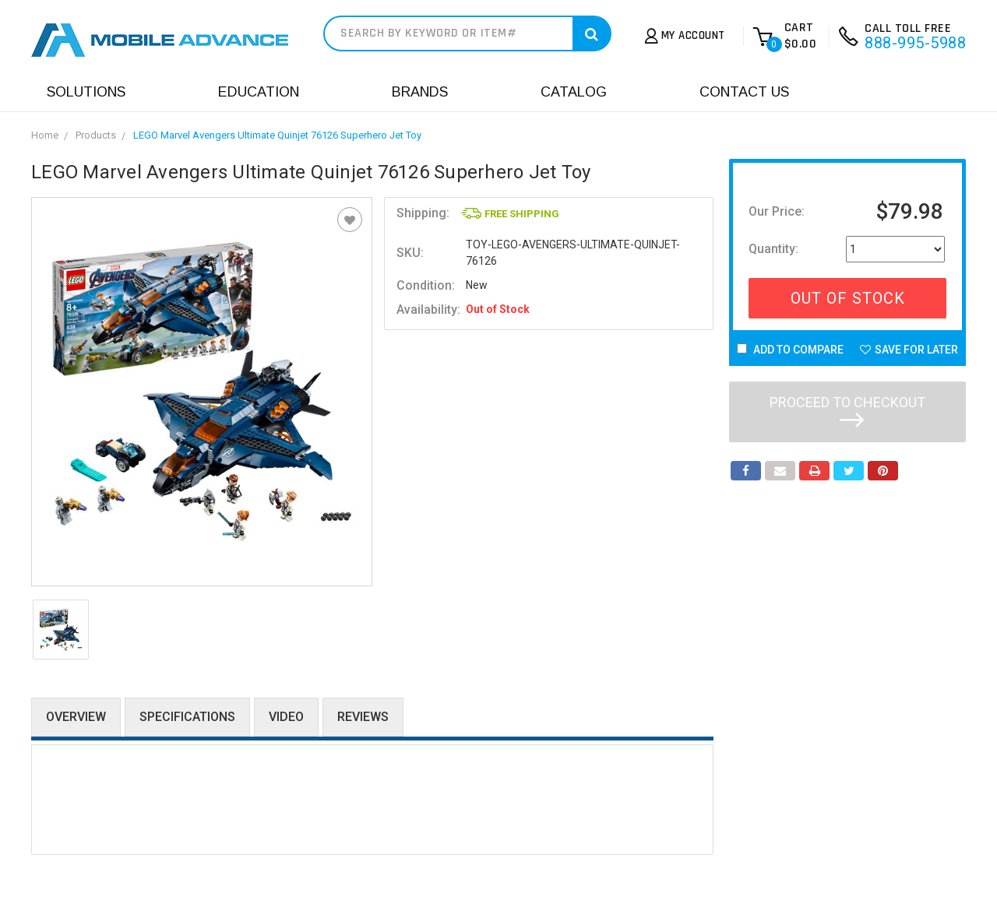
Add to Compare (790, 349)
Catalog (574, 92)
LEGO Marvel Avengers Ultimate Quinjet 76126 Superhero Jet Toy (277, 135)
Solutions (86, 92)
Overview (76, 716)
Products (96, 135)
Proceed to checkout (847, 410)
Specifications (187, 716)
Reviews (363, 716)
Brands (420, 92)
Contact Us (744, 92)
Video (286, 716)
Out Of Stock (848, 298)
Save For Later (909, 349)
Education (258, 92)
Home (44, 135)
